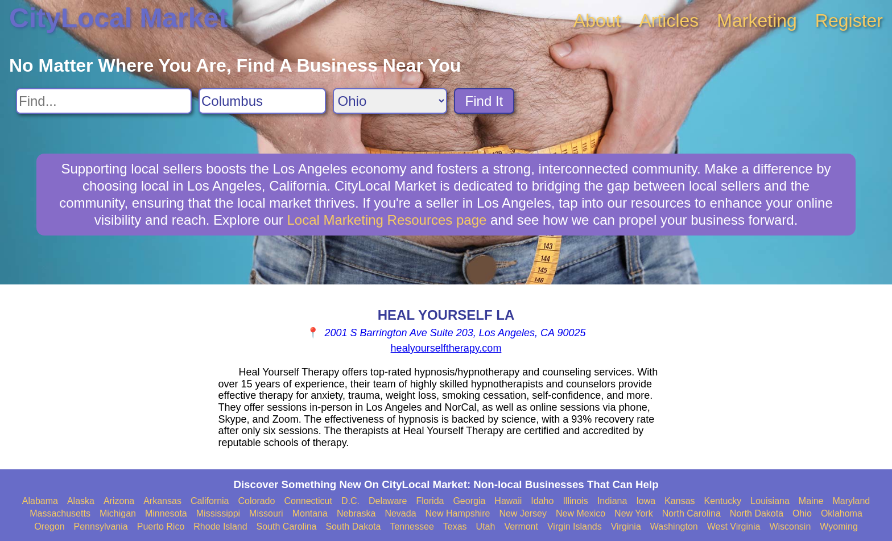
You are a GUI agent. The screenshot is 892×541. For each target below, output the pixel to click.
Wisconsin (790, 526)
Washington (674, 526)
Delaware (388, 501)
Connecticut (308, 501)
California (210, 501)
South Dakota (353, 526)
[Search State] (390, 101)
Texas (455, 526)
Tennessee (411, 526)
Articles (669, 20)
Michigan (118, 513)
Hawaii (508, 501)
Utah (485, 526)
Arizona (119, 501)
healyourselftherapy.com (446, 348)
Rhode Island (220, 526)
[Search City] (262, 101)
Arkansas (162, 501)
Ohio (802, 513)
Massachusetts (60, 513)
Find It (484, 101)
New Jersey (523, 513)
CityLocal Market (118, 18)
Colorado (256, 501)
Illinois (575, 501)
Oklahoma (841, 513)
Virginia (626, 526)
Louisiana (770, 501)
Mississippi (218, 513)
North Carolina (691, 513)
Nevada (400, 513)
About (597, 20)
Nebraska (356, 513)
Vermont (521, 526)
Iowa (645, 501)
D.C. (350, 501)
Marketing (757, 20)
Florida (430, 501)
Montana (310, 513)
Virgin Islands (574, 526)
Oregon (49, 526)
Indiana (612, 501)
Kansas (679, 501)
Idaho (542, 501)
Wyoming (839, 526)
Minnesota (166, 513)
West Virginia (734, 526)
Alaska (80, 501)
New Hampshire (458, 513)
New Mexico (580, 513)
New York (633, 513)
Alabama (40, 501)
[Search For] (104, 101)
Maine (811, 501)
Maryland (851, 501)
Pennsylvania (101, 526)
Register (849, 20)
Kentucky (723, 501)
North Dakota (756, 513)
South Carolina (287, 526)
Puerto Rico (161, 526)
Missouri (266, 513)
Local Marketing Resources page (386, 220)
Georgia (469, 501)
